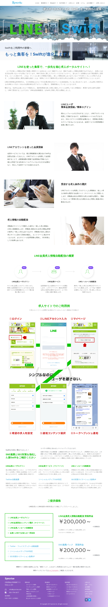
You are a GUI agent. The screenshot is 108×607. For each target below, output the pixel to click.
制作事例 (63, 3)
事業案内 (45, 3)
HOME (37, 3)
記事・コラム (80, 3)
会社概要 (90, 3)
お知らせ (72, 3)
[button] (44, 3)
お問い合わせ (100, 3)
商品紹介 (54, 3)
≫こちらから (54, 570)
